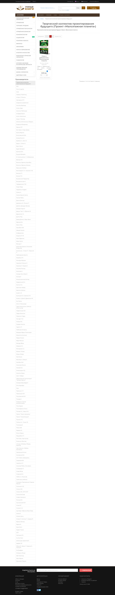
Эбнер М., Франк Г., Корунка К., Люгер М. (24, 546)
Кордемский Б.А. (20, 282)
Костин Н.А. (19, 285)
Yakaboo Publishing (21, 94)
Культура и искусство (25, 52)
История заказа (62, 580)
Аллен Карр (19, 108)
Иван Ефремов (20, 238)
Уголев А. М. (19, 508)
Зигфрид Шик (20, 233)
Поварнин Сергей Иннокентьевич (21, 402)
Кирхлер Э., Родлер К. (22, 266)
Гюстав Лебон (20, 197)
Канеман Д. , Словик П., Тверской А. (25, 251)
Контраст (18, 276)
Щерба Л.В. (19, 543)
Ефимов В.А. (19, 222)
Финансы (19, 43)
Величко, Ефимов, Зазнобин (23, 162)
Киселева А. (19, 271)
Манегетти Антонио (21, 335)
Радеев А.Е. (19, 430)
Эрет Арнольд (20, 555)
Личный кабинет (62, 579)
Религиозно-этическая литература (23, 56)
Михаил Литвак (20, 351)
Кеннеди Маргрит (21, 260)
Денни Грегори (20, 200)
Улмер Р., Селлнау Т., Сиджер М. (24, 519)
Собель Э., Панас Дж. (21, 476)
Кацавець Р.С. (20, 257)
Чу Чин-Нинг (19, 538)
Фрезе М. (18, 524)
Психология (25, 60)
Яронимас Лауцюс (21, 561)
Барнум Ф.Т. (19, 127)
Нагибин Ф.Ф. (20, 362)
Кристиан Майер (20, 287)
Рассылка (60, 583)
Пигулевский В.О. (21, 396)
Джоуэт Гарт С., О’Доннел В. (23, 211)
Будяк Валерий (20, 149)
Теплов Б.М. (19, 500)
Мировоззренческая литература (25, 18)
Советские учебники (21, 479)
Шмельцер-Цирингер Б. (22, 540)
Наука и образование (25, 49)
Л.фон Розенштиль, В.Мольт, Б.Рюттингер (23, 307)
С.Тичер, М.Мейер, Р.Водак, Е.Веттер (23, 444)
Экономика (20, 46)
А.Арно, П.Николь (21, 97)
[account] (94, 1)
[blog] (34, 1)
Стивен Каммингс (21, 497)
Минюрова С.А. (20, 348)
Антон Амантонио (21, 116)
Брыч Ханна (19, 146)
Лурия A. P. (19, 327)
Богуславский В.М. (21, 135)
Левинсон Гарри (20, 316)
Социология (25, 37)
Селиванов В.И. (20, 455)
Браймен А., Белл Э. (21, 140)
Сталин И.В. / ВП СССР (22, 492)
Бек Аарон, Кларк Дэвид (22, 130)
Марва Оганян (20, 338)
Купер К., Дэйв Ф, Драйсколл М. (24, 298)
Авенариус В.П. (20, 100)
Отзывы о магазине (64, 15)
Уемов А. (18, 513)
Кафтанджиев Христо (22, 255)
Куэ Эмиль (19, 301)
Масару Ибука (20, 343)
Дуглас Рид (19, 216)
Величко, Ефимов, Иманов (23, 165)
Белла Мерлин (20, 132)
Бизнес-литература (25, 72)
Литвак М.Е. (19, 321)
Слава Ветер (19, 471)
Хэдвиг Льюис (20, 530)
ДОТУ (68, 10)
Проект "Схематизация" (22, 417)
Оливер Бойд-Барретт (22, 382)
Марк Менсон (20, 340)
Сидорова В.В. (20, 460)
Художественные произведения (21, 68)
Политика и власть (22, 40)
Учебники (48, 15)
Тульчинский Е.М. (21, 502)
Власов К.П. (19, 173)
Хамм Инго (19, 527)
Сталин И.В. (19, 489)
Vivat (17, 92)
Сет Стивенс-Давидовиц (22, 457)
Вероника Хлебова (21, 168)
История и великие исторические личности (24, 64)
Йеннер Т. (19, 244)
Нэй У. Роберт (20, 376)
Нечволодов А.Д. (20, 370)
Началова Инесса (21, 365)
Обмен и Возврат (19, 579)
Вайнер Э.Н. (19, 159)
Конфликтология (21, 34)
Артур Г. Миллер (20, 119)
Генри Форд (19, 187)
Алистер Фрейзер (21, 105)
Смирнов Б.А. (19, 474)
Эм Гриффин (19, 550)
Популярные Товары (42, 582)
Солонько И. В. (20, 486)
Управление (25, 22)
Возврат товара (19, 591)
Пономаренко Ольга (21, 408)
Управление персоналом (24, 28)
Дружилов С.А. (20, 214)
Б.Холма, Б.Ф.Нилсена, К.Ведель (24, 121)
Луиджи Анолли (20, 324)
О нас (55, 15)
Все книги (41, 15)
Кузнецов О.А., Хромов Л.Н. (23, 295)
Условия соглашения (20, 586)
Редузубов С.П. (20, 436)
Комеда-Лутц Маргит (22, 274)
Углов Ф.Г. (18, 505)
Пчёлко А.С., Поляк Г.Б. (22, 422)
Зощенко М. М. (20, 235)
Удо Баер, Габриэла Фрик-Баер (24, 511)
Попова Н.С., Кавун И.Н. (22, 411)
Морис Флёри (20, 354)
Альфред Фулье (20, 113)
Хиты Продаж (40, 583)
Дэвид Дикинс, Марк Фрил (23, 219)
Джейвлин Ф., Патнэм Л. (22, 203)
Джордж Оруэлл (20, 208)
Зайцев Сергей (20, 230)
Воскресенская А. (21, 181)
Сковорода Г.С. (20, 468)
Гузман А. (18, 192)
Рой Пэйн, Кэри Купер (22, 438)
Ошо (17, 388)
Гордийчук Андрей (21, 189)
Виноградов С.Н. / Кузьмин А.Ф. (24, 170)
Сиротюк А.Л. (19, 463)
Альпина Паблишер (21, 111)
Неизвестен (19, 367)
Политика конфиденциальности (23, 584)
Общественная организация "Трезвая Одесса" (24, 379)
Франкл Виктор (20, 521)
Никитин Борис (20, 373)
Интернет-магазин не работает (23, 1)
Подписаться (86, 570)
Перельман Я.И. (20, 393)
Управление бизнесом (25, 31)
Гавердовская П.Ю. (21, 184)
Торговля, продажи (22, 25)
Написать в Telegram (86, 579)
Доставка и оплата (19, 583)
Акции (38, 580)
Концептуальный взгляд (22, 279)
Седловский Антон (21, 452)
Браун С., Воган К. (21, 143)
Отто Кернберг (20, 385)
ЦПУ (17, 532)
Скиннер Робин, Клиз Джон (23, 466)
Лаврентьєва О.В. (21, 310)
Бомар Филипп (20, 138)
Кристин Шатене (20, 290)
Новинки (39, 584)
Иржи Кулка (19, 241)
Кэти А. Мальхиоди (21, 304)
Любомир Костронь (21, 329)
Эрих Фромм (19, 558)
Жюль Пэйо (19, 225)
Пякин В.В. (19, 427)
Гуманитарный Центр (22, 195)
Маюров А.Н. (19, 346)
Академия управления (22, 102)
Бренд (38, 579)
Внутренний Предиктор (22, 178)
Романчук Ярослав (21, 441)
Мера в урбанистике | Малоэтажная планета (44, 58)
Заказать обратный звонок (46, 7)
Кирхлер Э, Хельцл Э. (21, 263)
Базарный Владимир (22, 124)
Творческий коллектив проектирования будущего (23, 83)
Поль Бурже (19, 406)
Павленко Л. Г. (20, 391)
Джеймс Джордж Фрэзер (23, 206)
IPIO (17, 86)
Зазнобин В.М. (20, 227)
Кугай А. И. (19, 293)
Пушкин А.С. (19, 419)
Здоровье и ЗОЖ (25, 75)
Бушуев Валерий (20, 154)
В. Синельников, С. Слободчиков (25, 157)
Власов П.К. (19, 176)
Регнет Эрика (19, 433)
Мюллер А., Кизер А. (21, 359)
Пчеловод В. (19, 425)
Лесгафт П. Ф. (19, 319)
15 (58, 36)
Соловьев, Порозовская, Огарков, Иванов (25, 483)
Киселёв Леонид (20, 268)
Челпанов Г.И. (19, 535)
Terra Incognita (20, 89)
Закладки (60, 582)
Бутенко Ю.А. (19, 151)
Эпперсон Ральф (20, 553)
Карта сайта (18, 592)
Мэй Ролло (19, 357)
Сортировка (41, 36)
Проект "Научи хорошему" (23, 414)
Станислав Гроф (20, 494)
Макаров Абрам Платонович (24, 332)
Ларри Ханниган (20, 313)
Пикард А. (19, 399)
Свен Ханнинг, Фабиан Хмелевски (22, 449)
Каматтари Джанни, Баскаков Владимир (24, 247)
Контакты (17, 580)
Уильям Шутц (19, 516)
